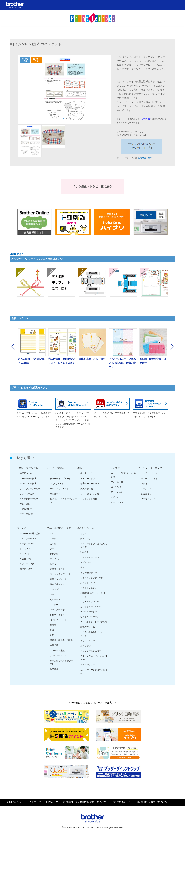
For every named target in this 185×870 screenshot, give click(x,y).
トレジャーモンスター (90, 651)
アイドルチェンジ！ (89, 588)
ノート (53, 549)
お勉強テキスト (57, 569)
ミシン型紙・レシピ (89, 494)
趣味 (79, 468)
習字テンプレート (58, 579)
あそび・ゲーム (85, 528)
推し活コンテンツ (88, 473)
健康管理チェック (58, 584)
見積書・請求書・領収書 (61, 640)
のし (52, 533)
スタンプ (54, 589)
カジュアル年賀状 (28, 483)
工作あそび (85, 646)
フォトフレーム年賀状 (30, 489)
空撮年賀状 (25, 504)
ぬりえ (83, 533)
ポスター (54, 604)
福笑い (83, 567)
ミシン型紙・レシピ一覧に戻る (92, 186)
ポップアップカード (59, 489)
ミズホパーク (86, 562)
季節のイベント (27, 559)
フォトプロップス (28, 538)
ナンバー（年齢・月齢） (31, 533)
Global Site (52, 802)
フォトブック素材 (88, 499)
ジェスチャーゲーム (89, 557)
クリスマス (25, 549)
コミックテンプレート (60, 574)
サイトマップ (34, 802)
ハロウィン (25, 554)
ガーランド (116, 487)
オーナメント (117, 502)
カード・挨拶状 (55, 468)
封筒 (52, 635)
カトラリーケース (149, 473)
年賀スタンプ (26, 509)
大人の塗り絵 (86, 489)
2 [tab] (66, 118)
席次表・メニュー (28, 569)
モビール (115, 497)
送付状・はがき (57, 615)
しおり (53, 564)
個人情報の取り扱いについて (152, 802)
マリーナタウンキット (90, 601)
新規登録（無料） (146, 158)
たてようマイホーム (89, 617)
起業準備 (54, 669)
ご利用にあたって (121, 802)
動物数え (84, 552)
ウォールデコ (117, 482)
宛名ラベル (55, 599)
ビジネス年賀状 (27, 494)
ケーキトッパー (148, 499)
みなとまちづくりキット (91, 606)
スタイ (144, 483)
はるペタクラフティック (91, 577)
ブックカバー (56, 559)
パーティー (23, 528)
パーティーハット (28, 544)
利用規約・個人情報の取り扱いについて (85, 802)
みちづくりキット (88, 583)
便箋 (52, 630)
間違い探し (85, 538)
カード (53, 473)
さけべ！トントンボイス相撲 (93, 622)
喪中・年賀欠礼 (27, 514)
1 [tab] (63, 118)
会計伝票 (54, 645)
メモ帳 (53, 538)
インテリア (114, 468)
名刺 (52, 594)
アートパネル (117, 492)
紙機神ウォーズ (87, 627)
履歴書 (53, 625)
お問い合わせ (14, 802)
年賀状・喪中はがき (27, 468)
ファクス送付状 (57, 610)
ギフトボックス (27, 564)
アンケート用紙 (57, 650)
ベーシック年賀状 (28, 478)
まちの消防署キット (89, 572)
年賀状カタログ (27, 473)
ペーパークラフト (88, 478)
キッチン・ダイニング (150, 468)
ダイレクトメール (58, 620)
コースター (146, 489)
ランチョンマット (149, 478)
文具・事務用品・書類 (59, 528)
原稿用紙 (54, 554)
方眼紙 (53, 544)
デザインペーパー (58, 655)
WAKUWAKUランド (89, 612)
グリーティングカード (60, 478)
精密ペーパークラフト (90, 483)
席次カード (55, 494)
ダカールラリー (87, 664)
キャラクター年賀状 (29, 499)
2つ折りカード (57, 483)
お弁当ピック (147, 494)
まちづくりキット (88, 640)
